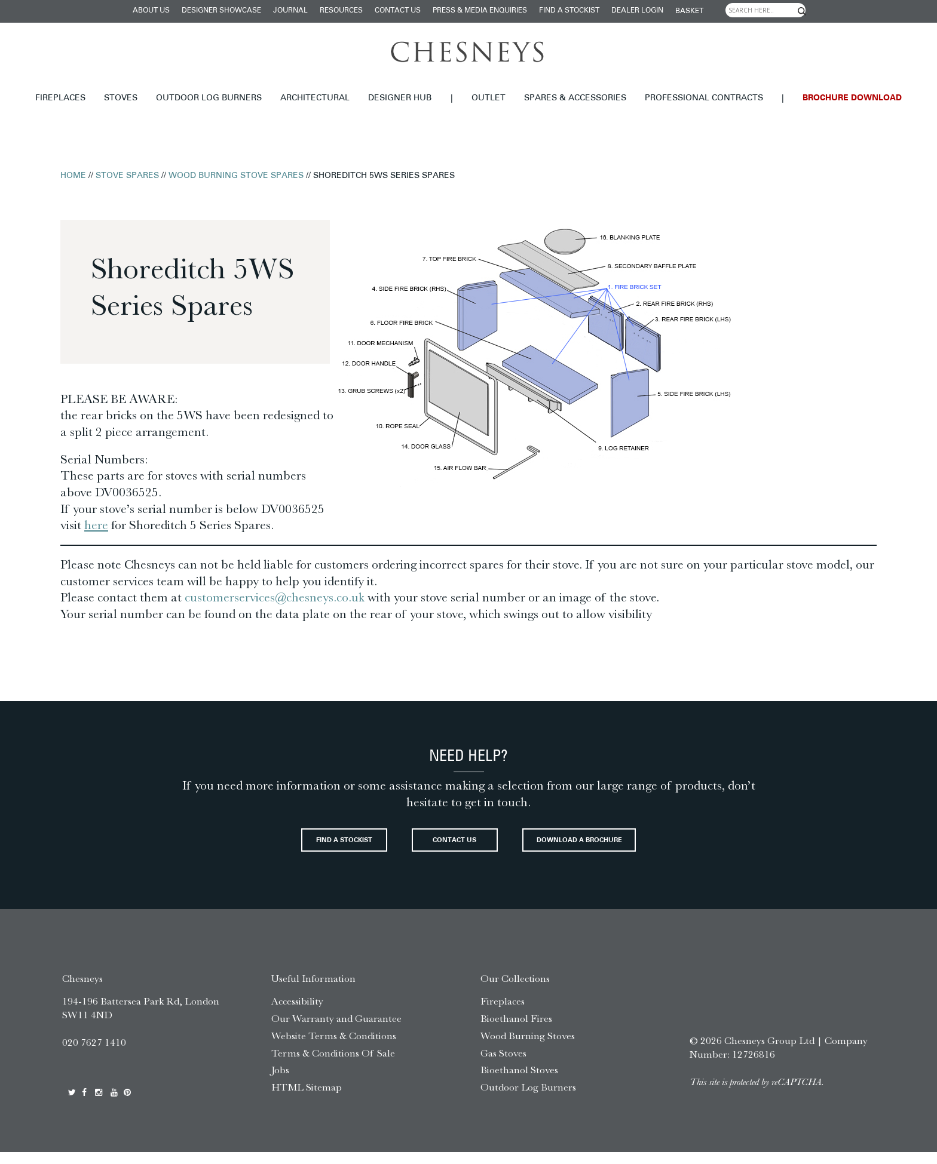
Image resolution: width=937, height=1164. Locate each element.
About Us (151, 10)
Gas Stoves (503, 1064)
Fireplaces (60, 98)
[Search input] (765, 10)
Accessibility (297, 1013)
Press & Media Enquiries (480, 10)
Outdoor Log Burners (209, 98)
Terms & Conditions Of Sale (333, 1064)
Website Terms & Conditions (333, 1048)
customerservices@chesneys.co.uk (276, 597)
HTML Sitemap (306, 1099)
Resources (341, 10)
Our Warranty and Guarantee (336, 1030)
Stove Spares (127, 175)
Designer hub (399, 98)
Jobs (280, 1082)
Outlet (488, 98)
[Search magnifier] (802, 11)
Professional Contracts (704, 98)
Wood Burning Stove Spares (236, 175)
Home (73, 175)
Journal (290, 10)
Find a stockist (569, 10)
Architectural (315, 98)
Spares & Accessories (575, 98)
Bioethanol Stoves (519, 1082)
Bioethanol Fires (516, 1030)
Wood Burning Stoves (527, 1048)
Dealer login (637, 10)
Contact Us (398, 10)
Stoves (120, 98)
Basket (689, 11)
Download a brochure (624, 848)
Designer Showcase (221, 10)
